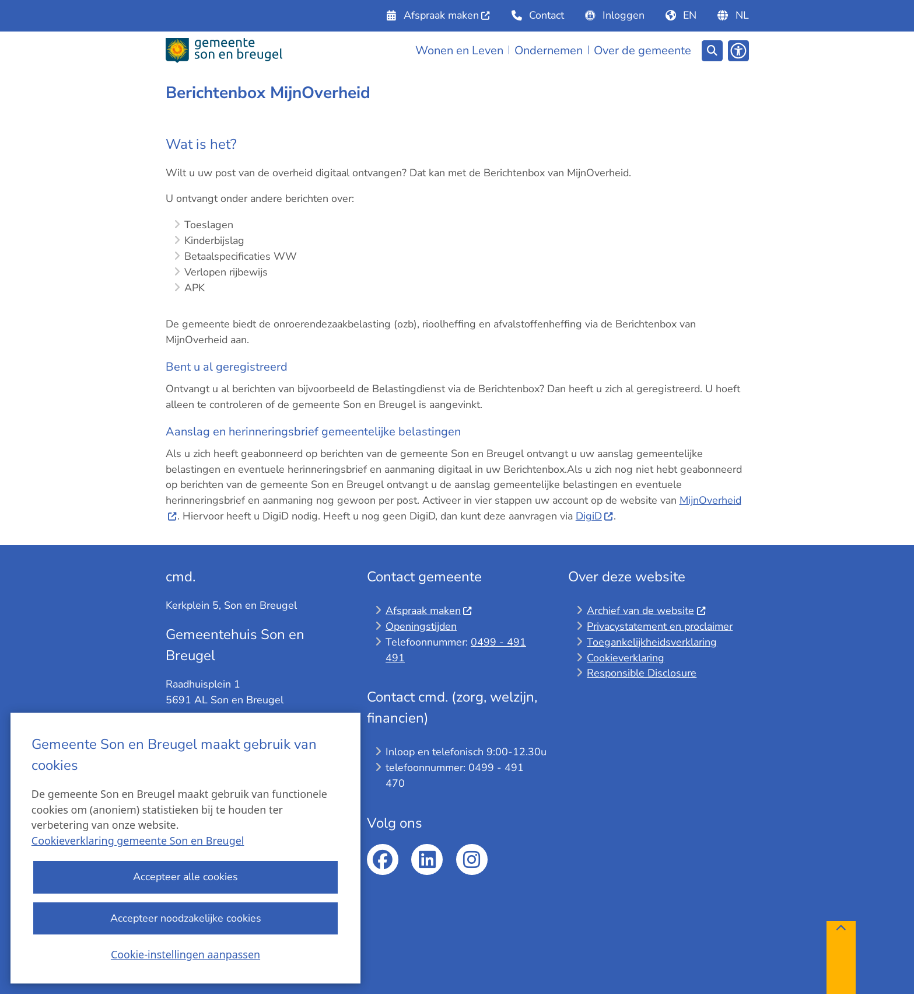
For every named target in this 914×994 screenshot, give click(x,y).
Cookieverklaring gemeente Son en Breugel (137, 841)
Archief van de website (646, 611)
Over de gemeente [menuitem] (642, 50)
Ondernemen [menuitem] (548, 50)
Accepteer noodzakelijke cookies (185, 918)
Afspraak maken (429, 611)
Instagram (472, 860)
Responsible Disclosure (641, 673)
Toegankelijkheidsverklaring (652, 642)
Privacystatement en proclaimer (660, 626)
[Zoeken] (712, 50)
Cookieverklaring (625, 658)
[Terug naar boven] (841, 957)
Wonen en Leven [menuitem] (459, 50)
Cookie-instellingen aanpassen (185, 954)
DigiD (595, 516)
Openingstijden (421, 626)
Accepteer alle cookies (185, 877)
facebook (382, 860)
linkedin (427, 860)
